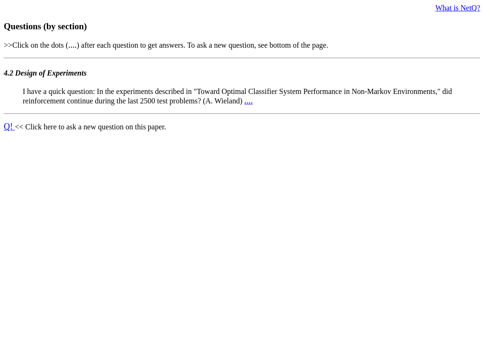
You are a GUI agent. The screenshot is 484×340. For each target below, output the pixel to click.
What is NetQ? (457, 8)
